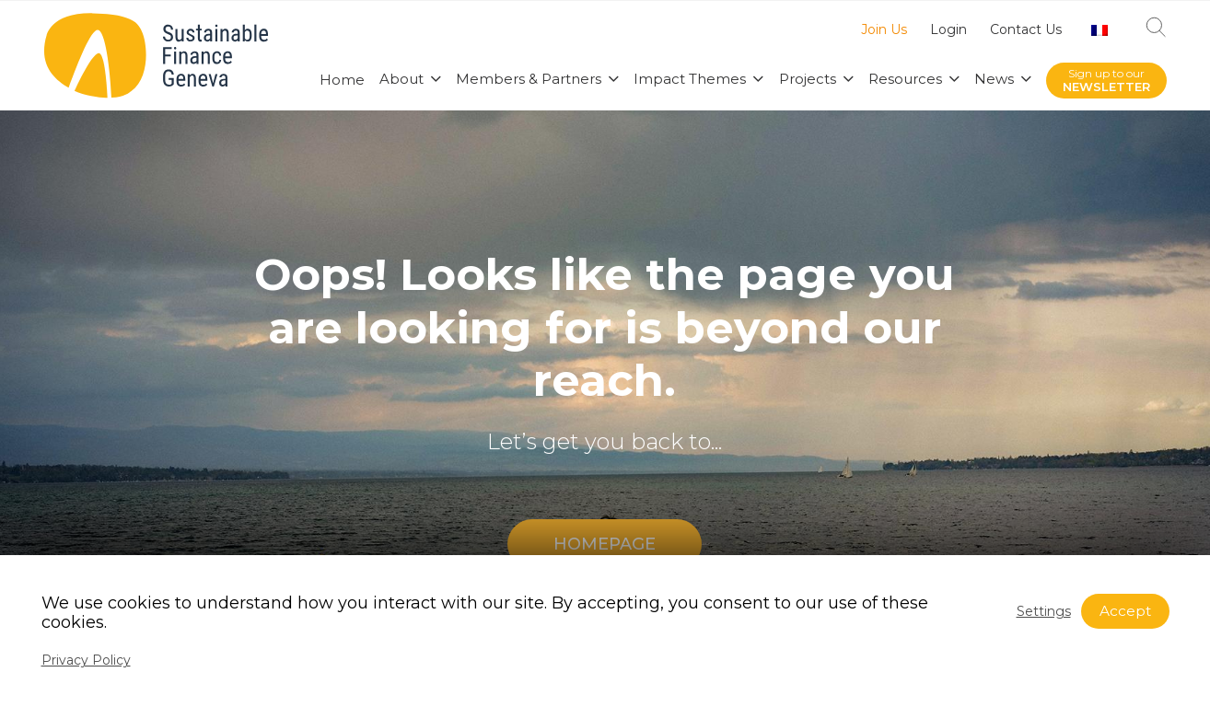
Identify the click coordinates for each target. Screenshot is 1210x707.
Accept (1125, 611)
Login (948, 30)
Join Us (884, 30)
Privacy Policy (86, 660)
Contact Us (1026, 30)
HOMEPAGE (604, 544)
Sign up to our (1106, 80)
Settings (1044, 611)
